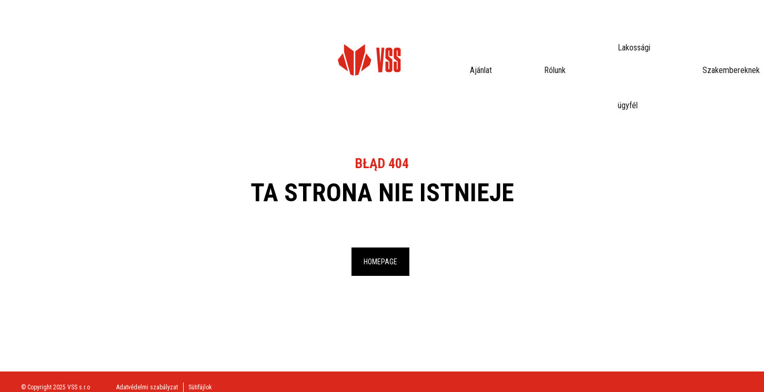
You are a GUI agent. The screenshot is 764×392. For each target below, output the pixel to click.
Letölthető (398, 29)
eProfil (722, 29)
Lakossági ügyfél (255, 29)
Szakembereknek (331, 29)
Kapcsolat (452, 29)
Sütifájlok (200, 387)
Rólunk (196, 29)
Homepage (380, 261)
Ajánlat (154, 29)
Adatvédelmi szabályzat (147, 387)
